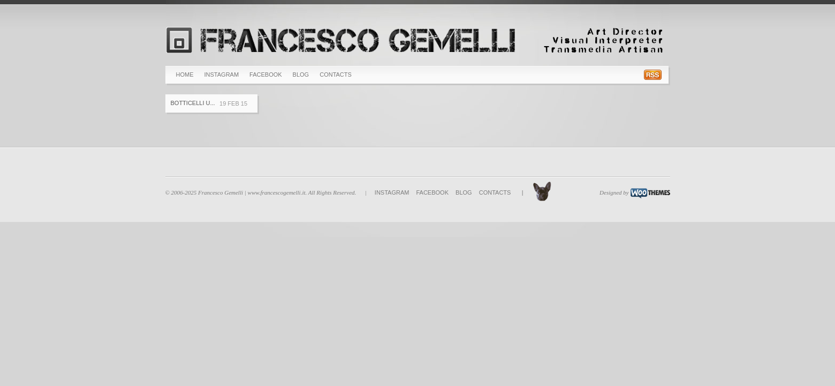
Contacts (336, 74)
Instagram (221, 74)
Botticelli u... (193, 103)
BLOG (301, 74)
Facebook (265, 74)
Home (185, 74)
